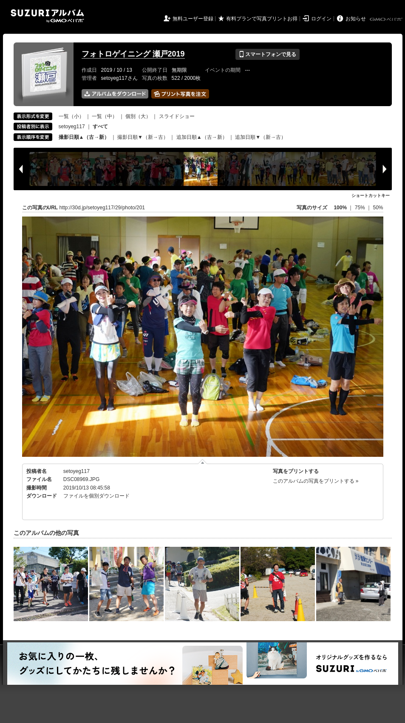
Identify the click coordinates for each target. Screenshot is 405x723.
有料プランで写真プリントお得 (261, 19)
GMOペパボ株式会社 (387, 19)
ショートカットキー (370, 195)
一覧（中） (104, 116)
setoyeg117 (72, 126)
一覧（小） (71, 116)
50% (378, 208)
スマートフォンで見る (267, 54)
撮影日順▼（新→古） (142, 137)
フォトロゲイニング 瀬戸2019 (133, 54)
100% (340, 208)
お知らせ (356, 19)
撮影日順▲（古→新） (84, 137)
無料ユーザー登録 (193, 19)
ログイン (321, 19)
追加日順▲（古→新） (201, 137)
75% (360, 208)
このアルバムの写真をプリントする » (316, 481)
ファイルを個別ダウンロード (96, 496)
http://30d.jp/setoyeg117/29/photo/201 (102, 208)
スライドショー (177, 116)
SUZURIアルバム (47, 16)
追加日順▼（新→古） (260, 137)
